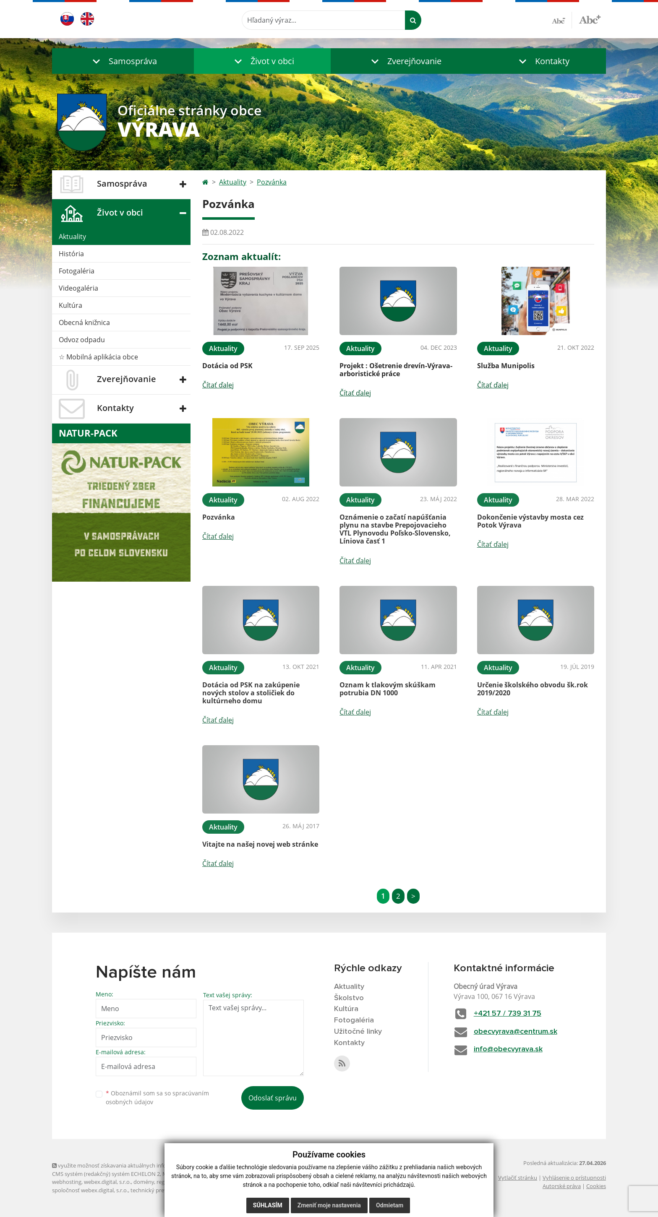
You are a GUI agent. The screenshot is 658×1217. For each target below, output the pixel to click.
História (71, 253)
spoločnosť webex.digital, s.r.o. (90, 1190)
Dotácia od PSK (227, 365)
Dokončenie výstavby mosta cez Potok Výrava (530, 521)
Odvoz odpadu (82, 339)
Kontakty (349, 1043)
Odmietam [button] (389, 1205)
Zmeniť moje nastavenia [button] (329, 1205)
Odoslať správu (272, 1098)
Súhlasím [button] (267, 1205)
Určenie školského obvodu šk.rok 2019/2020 (532, 688)
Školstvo (349, 998)
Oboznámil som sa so (157, 1097)
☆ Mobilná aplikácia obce (98, 356)
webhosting (66, 1182)
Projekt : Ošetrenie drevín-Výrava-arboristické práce (395, 369)
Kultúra (70, 305)
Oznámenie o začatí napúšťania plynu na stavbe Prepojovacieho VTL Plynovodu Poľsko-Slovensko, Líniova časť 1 (395, 529)
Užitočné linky (358, 1031)
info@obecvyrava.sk (508, 1049)
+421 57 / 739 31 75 (507, 1013)
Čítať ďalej (218, 385)
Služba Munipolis (506, 365)
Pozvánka (272, 182)
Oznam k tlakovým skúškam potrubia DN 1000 (387, 688)
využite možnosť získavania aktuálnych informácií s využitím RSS (135, 1165)
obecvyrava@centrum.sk (515, 1031)
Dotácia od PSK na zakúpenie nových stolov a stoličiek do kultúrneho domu (251, 692)
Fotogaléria (76, 271)
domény (143, 1182)
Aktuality (72, 236)
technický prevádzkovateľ (162, 1190)
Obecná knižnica (84, 322)
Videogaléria (78, 288)
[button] (123, 61)
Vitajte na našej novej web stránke (260, 844)
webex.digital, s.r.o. (107, 1182)
